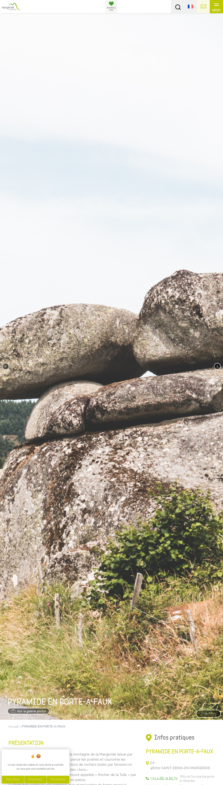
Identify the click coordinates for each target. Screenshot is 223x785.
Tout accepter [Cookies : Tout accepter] (58, 779)
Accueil (14, 726)
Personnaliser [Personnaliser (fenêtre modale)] (35, 779)
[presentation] (5, 366)
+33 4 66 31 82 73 (164, 778)
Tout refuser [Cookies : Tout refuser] (13, 779)
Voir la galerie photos (28, 711)
